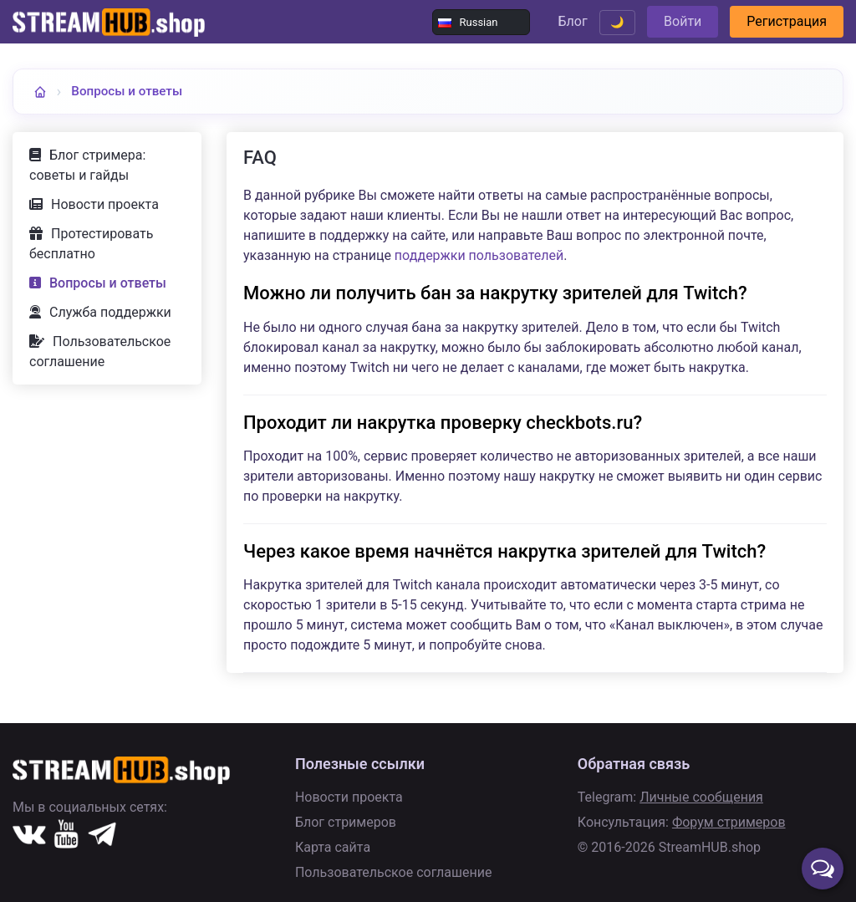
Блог (572, 21)
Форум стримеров (729, 822)
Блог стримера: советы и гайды (87, 165)
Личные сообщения (701, 797)
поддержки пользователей (479, 255)
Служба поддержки (110, 312)
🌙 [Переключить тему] (617, 22)
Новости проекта (105, 204)
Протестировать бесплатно (91, 244)
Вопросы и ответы (126, 91)
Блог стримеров (345, 822)
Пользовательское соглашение (100, 351)
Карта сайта (332, 847)
